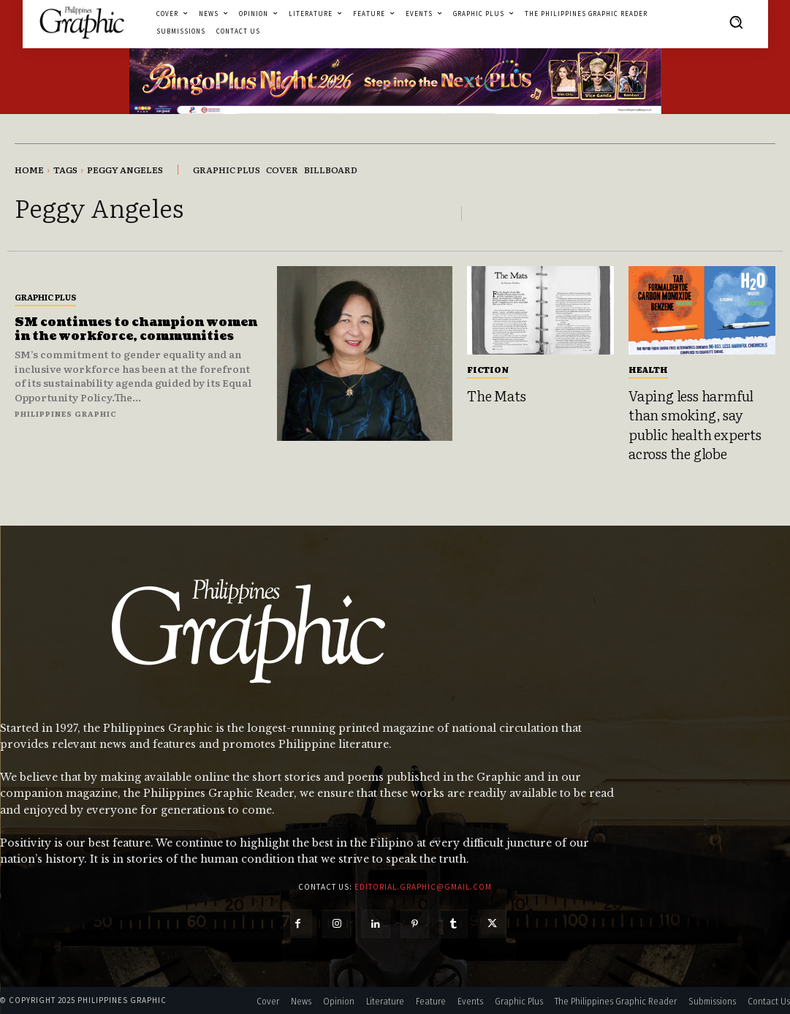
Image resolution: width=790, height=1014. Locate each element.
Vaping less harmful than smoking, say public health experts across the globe (694, 424)
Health (648, 369)
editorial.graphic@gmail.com (423, 887)
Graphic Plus (45, 297)
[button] (735, 21)
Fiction (488, 369)
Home (29, 169)
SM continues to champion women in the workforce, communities (136, 329)
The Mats (496, 395)
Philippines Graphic (66, 413)
